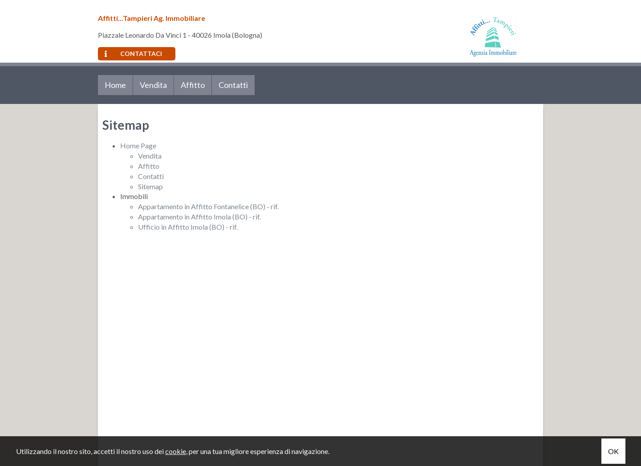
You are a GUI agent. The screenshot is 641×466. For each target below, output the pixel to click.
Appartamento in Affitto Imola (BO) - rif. (199, 216)
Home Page (138, 145)
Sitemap (150, 186)
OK (613, 451)
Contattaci (133, 53)
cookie (175, 451)
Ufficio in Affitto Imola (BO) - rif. (188, 227)
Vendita (153, 85)
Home (115, 85)
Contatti (233, 85)
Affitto (193, 85)
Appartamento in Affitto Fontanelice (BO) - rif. (208, 206)
